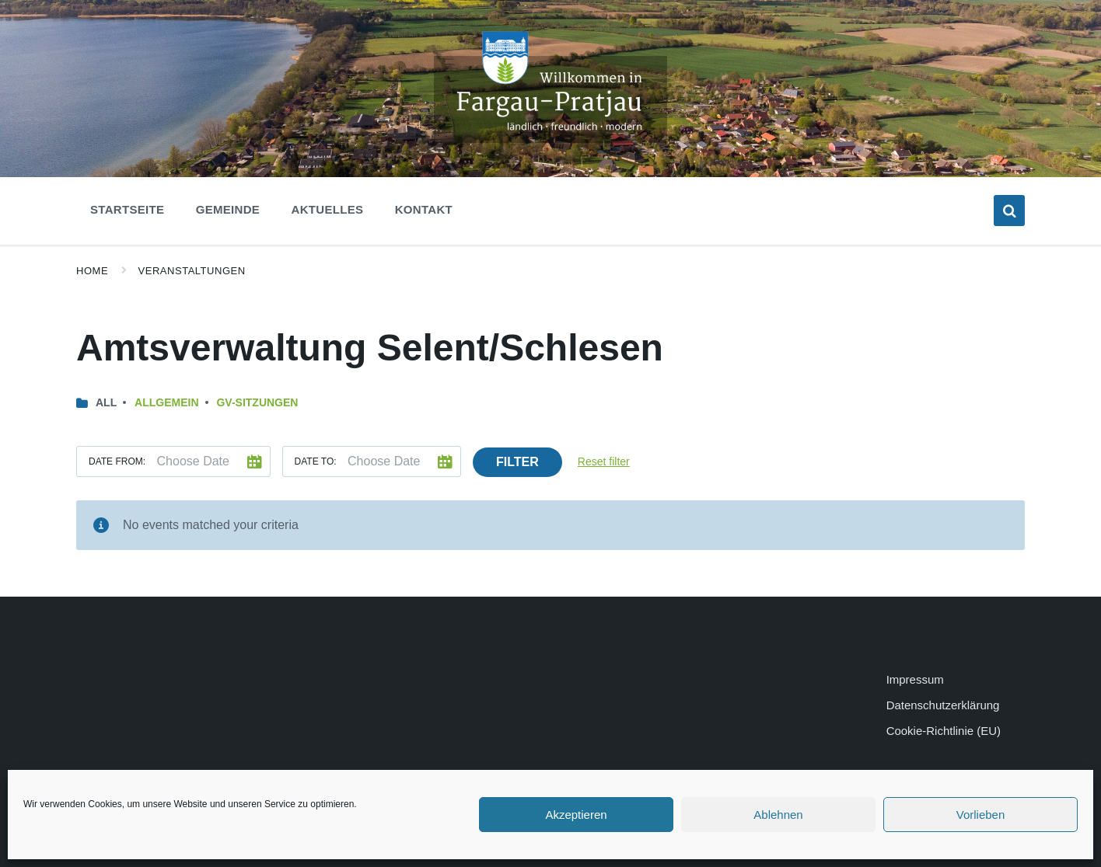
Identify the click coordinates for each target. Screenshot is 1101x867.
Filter (517, 461)
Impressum (915, 679)
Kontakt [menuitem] (424, 209)
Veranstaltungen (192, 271)
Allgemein (166, 402)
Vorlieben (980, 814)
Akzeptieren (575, 814)
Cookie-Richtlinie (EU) (943, 730)
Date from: (117, 461)
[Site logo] (550, 138)
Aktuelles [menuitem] (328, 209)
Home (92, 271)
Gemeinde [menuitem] (228, 209)
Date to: (316, 461)
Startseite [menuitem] (127, 209)
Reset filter (604, 461)
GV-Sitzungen (257, 402)
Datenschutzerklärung (943, 705)
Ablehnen (777, 814)
